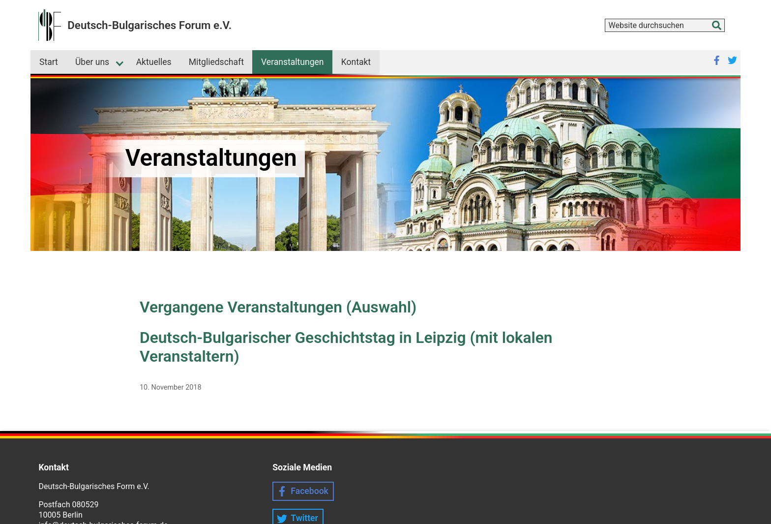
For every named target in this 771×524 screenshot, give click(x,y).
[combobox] (664, 25)
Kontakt (356, 62)
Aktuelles (154, 62)
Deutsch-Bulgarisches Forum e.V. (149, 25)
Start (48, 62)
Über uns (92, 62)
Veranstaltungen (292, 62)
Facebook (309, 491)
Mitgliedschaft (216, 62)
